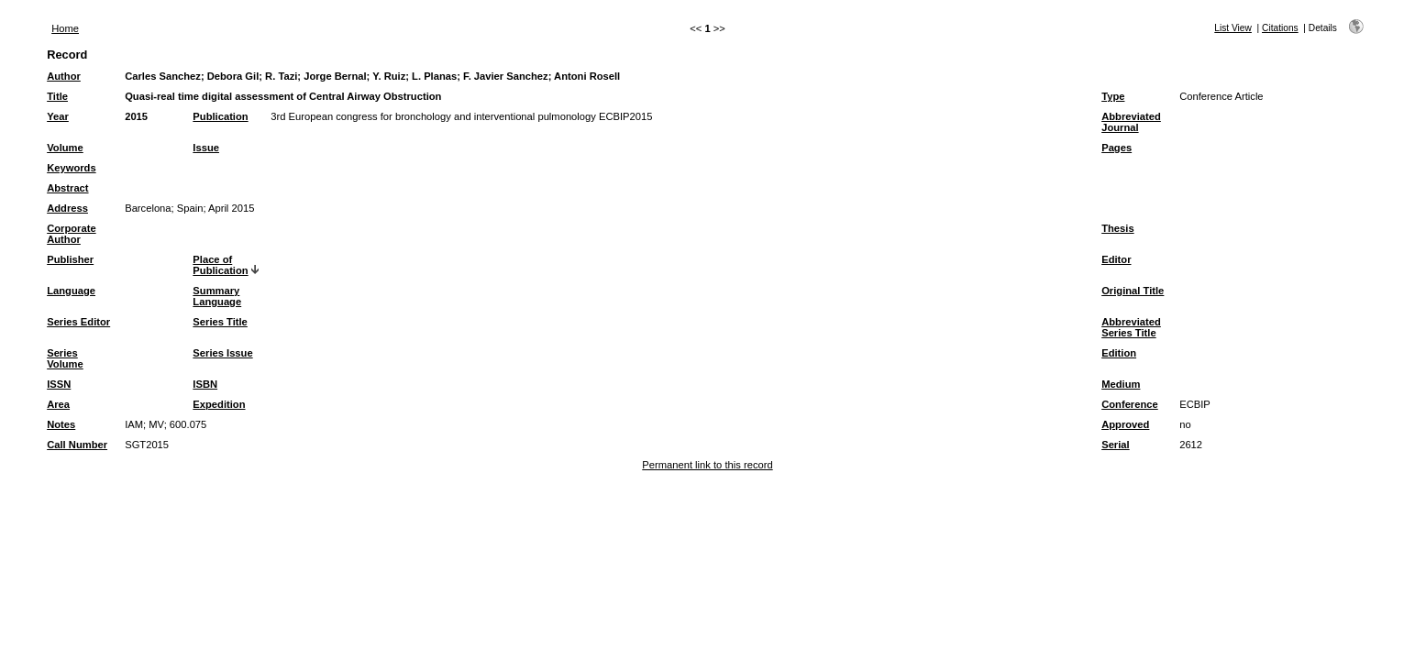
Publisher (70, 259)
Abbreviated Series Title (1131, 327)
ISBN (205, 384)
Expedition (219, 404)
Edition (1118, 352)
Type (1112, 96)
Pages (1116, 147)
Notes (61, 424)
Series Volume (65, 358)
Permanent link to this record (707, 464)
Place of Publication (220, 265)
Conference (1129, 404)
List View (1233, 28)
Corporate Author (71, 234)
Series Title (220, 321)
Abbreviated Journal (1131, 122)
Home (65, 28)
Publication (220, 116)
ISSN (59, 384)
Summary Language (217, 296)
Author (64, 76)
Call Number (77, 444)
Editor (1116, 259)
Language (71, 290)
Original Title (1132, 290)
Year (58, 116)
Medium (1120, 384)
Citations (1280, 28)
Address (67, 208)
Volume (65, 147)
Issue (206, 147)
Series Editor (78, 321)
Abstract (67, 187)
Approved (1125, 424)
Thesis (1117, 228)
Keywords (71, 167)
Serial (1115, 444)
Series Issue (222, 352)
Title (57, 96)
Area (58, 404)
